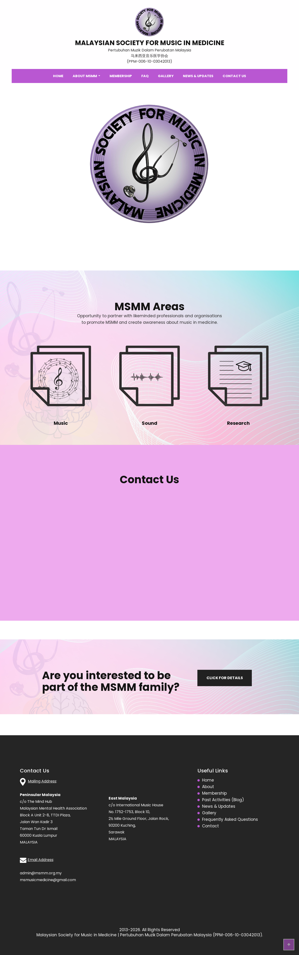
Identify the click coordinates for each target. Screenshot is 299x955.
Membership (121, 76)
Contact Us (234, 76)
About (208, 787)
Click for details (224, 678)
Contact (210, 826)
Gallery (166, 76)
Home (58, 76)
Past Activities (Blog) (223, 800)
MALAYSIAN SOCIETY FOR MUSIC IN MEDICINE (149, 42)
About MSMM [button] (85, 76)
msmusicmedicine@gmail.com (48, 880)
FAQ (145, 76)
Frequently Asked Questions (230, 819)
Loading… (149, 551)
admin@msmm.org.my (41, 873)
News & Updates (198, 76)
